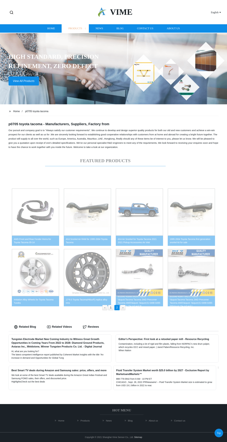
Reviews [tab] (91, 327)
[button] (11, 12)
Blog (120, 28)
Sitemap (138, 437)
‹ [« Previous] (104, 307)
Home (51, 28)
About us (173, 28)
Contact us (145, 28)
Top (219, 432)
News (99, 28)
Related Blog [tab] (25, 327)
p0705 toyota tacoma (36, 111)
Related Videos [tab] (59, 327)
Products (75, 28)
